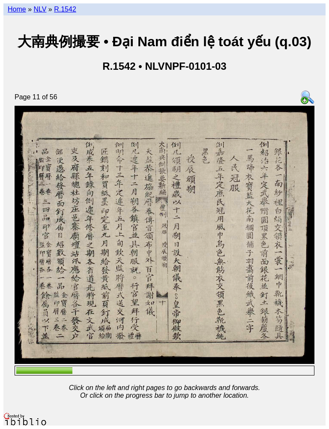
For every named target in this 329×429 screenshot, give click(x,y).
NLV (39, 9)
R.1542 (65, 9)
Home (17, 9)
